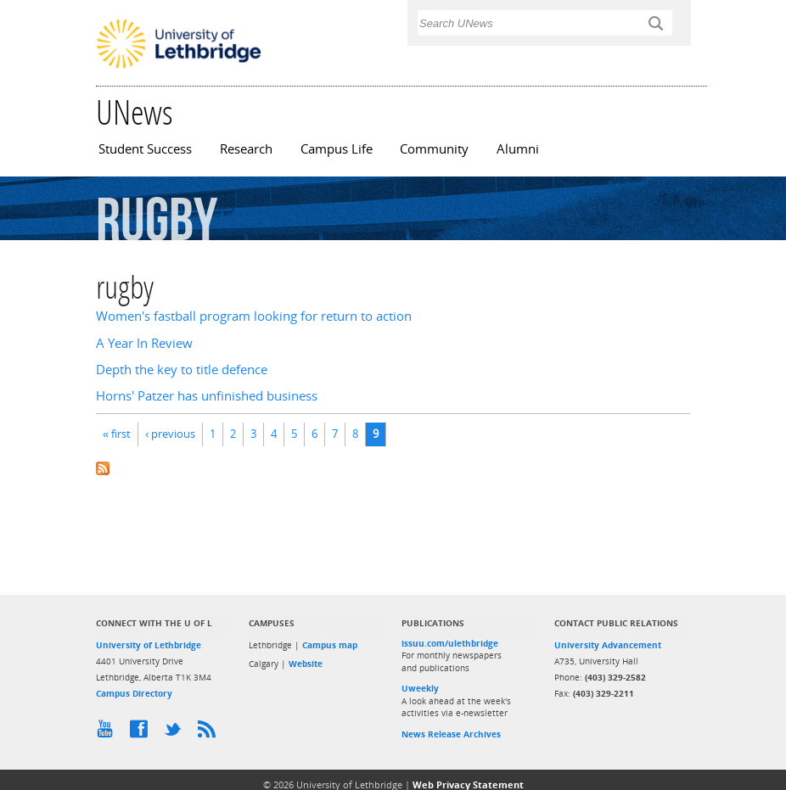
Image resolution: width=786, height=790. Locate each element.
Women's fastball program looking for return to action (254, 316)
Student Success (145, 149)
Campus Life (336, 149)
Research (246, 149)
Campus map (329, 645)
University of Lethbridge (148, 645)
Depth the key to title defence (181, 369)
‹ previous (170, 433)
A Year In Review (144, 343)
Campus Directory (134, 693)
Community (434, 149)
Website (306, 664)
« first (117, 433)
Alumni (518, 149)
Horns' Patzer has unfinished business (206, 396)
